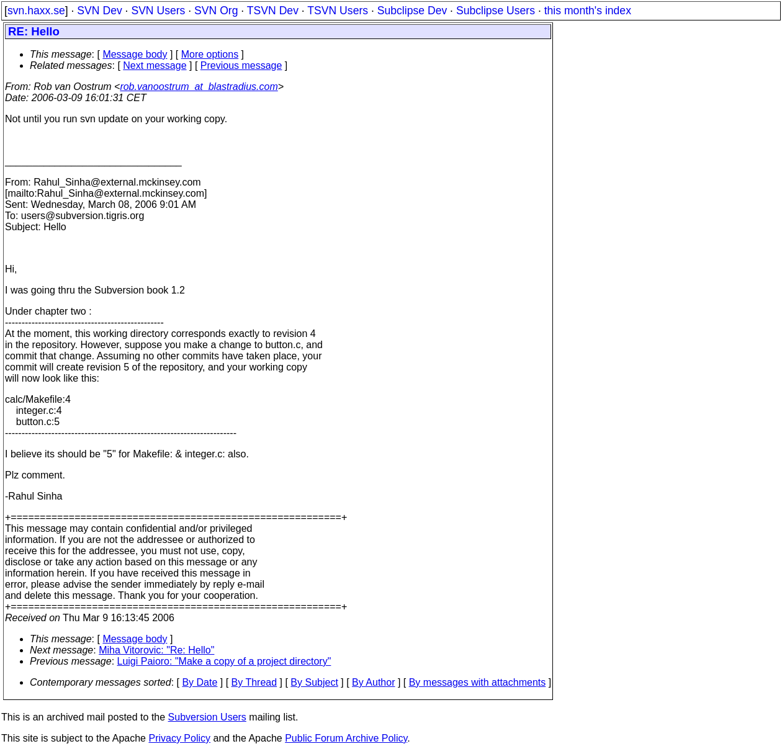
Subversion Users (207, 717)
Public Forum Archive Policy (346, 738)
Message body (134, 54)
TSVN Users (337, 10)
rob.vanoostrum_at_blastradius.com (198, 86)
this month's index (587, 10)
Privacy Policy (179, 738)
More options (210, 54)
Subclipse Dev (412, 10)
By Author (373, 682)
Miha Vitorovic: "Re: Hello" (156, 650)
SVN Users (158, 10)
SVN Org (216, 10)
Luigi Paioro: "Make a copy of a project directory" (224, 661)
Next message (154, 65)
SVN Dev (99, 10)
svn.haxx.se (36, 10)
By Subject (314, 682)
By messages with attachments (477, 682)
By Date (199, 682)
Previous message (241, 65)
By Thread (254, 682)
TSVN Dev (273, 10)
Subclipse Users (495, 10)
